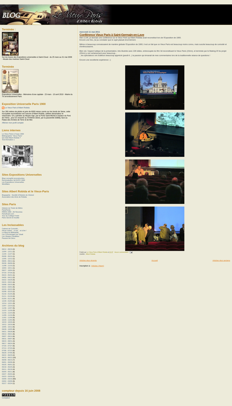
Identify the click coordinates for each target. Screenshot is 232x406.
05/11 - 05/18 (7, 369)
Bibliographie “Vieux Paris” (12, 136)
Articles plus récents (88, 260)
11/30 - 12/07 (7, 308)
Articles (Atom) (97, 266)
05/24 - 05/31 (7, 275)
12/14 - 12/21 (7, 303)
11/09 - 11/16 (7, 315)
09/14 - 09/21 (7, 334)
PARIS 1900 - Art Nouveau (12, 212)
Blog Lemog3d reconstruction (13, 178)
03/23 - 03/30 (7, 376)
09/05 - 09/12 (7, 261)
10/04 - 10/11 (7, 268)
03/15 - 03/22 (7, 282)
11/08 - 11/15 (7, 265)
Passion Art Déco (8, 238)
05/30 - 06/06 (7, 263)
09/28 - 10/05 (7, 329)
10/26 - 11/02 (7, 320)
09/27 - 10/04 (7, 270)
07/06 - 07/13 (7, 350)
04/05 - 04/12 (7, 277)
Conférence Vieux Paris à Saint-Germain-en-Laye (111, 34)
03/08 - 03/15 (7, 284)
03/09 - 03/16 (7, 379)
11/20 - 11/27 (7, 254)
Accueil (155, 260)
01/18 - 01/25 (7, 294)
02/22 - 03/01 (7, 287)
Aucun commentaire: (122, 252)
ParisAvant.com (8, 214)
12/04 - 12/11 (7, 251)
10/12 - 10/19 (7, 324)
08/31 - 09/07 (7, 339)
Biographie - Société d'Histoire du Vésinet (18, 195)
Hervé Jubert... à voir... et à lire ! (14, 230)
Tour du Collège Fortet (10, 216)
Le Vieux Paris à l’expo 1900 (13, 134)
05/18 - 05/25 (7, 367)
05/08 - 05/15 (7, 256)
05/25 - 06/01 (7, 364)
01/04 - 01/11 (7, 298)
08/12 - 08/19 (7, 249)
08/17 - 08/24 (7, 343)
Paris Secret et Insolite (10, 218)
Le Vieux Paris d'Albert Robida (17, 108)
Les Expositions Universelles (13, 182)
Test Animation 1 (8, 140)
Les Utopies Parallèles (10, 236)
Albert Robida (90, 254)
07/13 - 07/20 (7, 348)
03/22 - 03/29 (7, 280)
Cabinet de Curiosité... (10, 228)
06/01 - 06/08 (7, 362)
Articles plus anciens (221, 260)
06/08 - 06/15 (7, 360)
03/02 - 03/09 (7, 381)
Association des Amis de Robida (14, 197)
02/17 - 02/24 (7, 383)
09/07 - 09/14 (7, 336)
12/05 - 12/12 (7, 259)
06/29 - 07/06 (7, 353)
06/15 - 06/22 (7, 357)
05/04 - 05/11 (7, 372)
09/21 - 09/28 (7, 331)
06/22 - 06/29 (7, 355)
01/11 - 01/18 (7, 296)
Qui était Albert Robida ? (11, 138)
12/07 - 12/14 (7, 306)
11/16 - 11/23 (7, 313)
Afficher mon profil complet (13, 123)
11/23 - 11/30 (7, 310)
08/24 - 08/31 (7, 341)
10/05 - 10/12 (7, 327)
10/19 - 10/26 (7, 322)
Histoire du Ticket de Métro (12, 208)
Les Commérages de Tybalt (12, 234)
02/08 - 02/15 (7, 291)
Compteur (6, 398)
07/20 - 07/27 (7, 346)
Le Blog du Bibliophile (10, 232)
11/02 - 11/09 (7, 317)
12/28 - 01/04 (7, 301)
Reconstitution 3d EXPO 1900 (13, 180)
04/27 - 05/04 (7, 374)
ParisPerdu (6, 210)
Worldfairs (6, 184)
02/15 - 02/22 (7, 289)
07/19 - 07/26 (7, 273)
